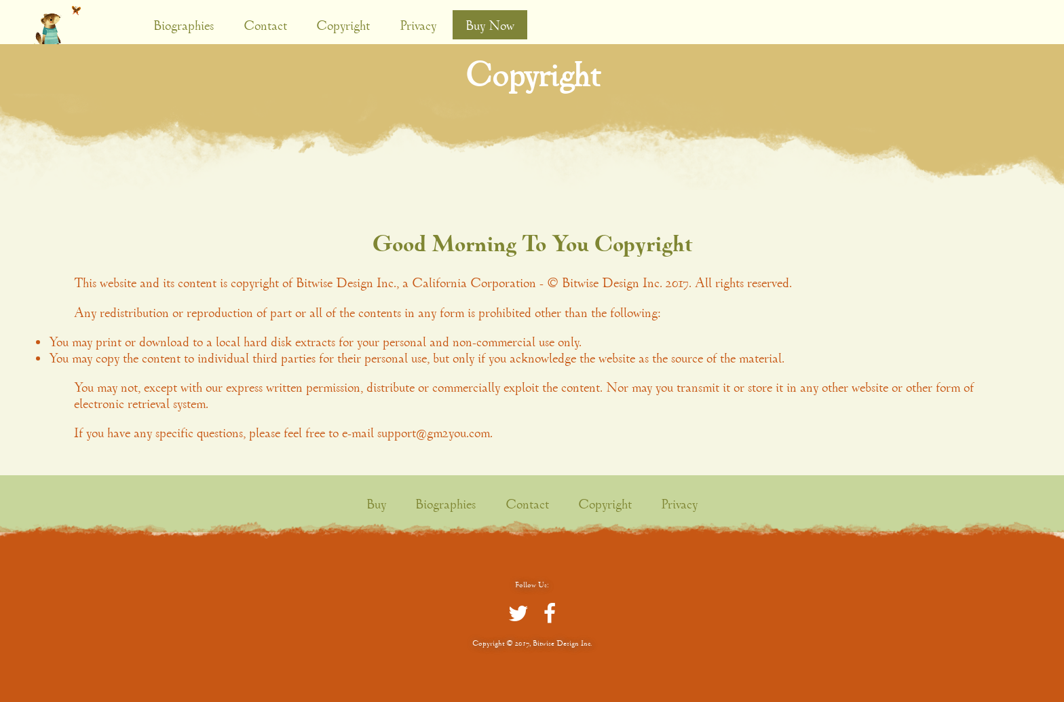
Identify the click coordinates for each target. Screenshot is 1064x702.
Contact (265, 25)
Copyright (343, 25)
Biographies (183, 25)
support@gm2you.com (433, 432)
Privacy (418, 25)
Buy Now (490, 25)
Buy (376, 504)
